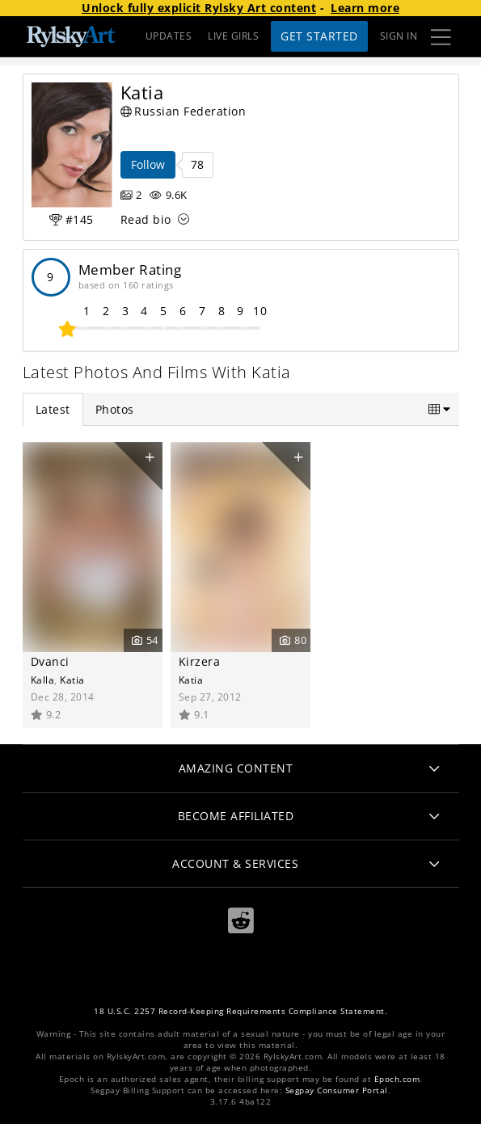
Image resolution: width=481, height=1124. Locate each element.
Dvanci (50, 661)
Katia (72, 679)
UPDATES (169, 36)
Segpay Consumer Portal (336, 1090)
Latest (53, 409)
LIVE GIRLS (233, 36)
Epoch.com (397, 1079)
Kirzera (200, 661)
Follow (148, 164)
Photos (114, 409)
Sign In (399, 36)
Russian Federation (183, 111)
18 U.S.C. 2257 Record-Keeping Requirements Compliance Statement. (240, 1011)
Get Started (319, 36)
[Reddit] (241, 920)
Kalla (43, 679)
